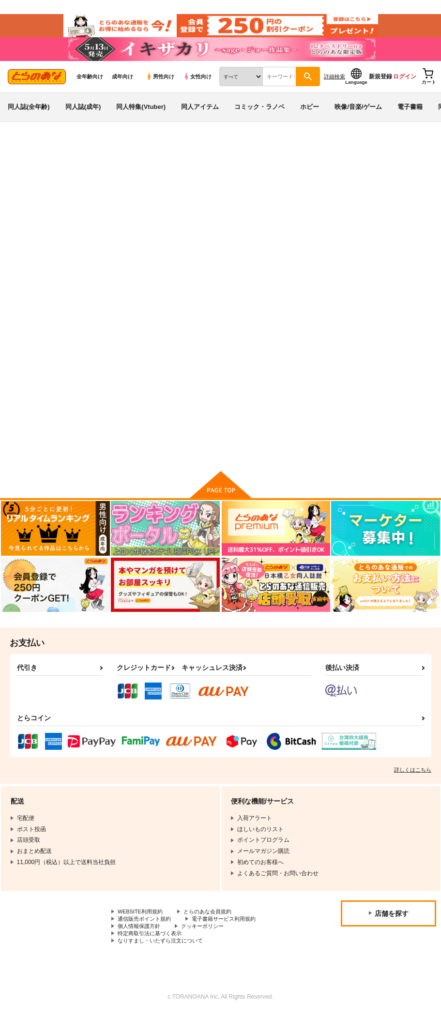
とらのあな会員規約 (214, 927)
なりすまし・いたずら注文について (164, 959)
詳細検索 (334, 88)
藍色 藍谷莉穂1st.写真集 (292, 206)
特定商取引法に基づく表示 (152, 951)
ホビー (309, 118)
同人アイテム (200, 118)
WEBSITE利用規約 (142, 927)
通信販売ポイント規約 (147, 934)
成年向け (122, 88)
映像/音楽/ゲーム (358, 118)
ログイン (404, 87)
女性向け (197, 87)
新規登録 (380, 87)
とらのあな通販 (25, 160)
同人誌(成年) (83, 118)
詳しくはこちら (412, 785)
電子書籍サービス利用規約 (231, 934)
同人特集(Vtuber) (141, 118)
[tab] (137, 249)
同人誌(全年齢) (29, 118)
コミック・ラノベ (259, 118)
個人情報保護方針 (141, 943)
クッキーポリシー (208, 943)
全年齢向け (89, 88)
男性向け (160, 87)
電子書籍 (410, 118)
